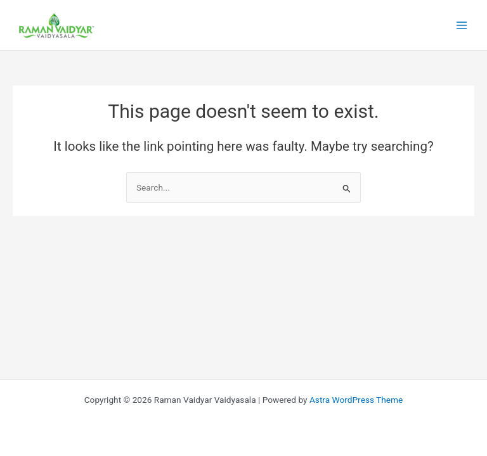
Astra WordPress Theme (356, 400)
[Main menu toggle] (462, 25)
